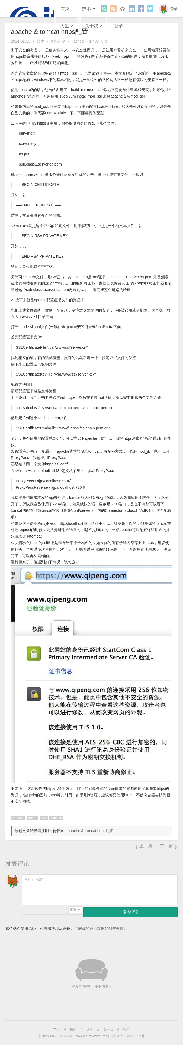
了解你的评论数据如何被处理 (99, 928)
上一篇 (143, 846)
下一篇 (169, 846)
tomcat (57, 818)
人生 (64, 26)
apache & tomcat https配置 (90, 831)
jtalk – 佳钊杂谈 (61, 1036)
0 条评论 (58, 41)
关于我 (91, 26)
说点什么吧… (35, 879)
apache (19, 818)
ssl (45, 818)
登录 (174, 9)
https (33, 818)
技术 (86, 8)
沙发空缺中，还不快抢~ (91, 986)
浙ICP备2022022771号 (128, 1036)
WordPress (101, 1036)
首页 (65, 8)
